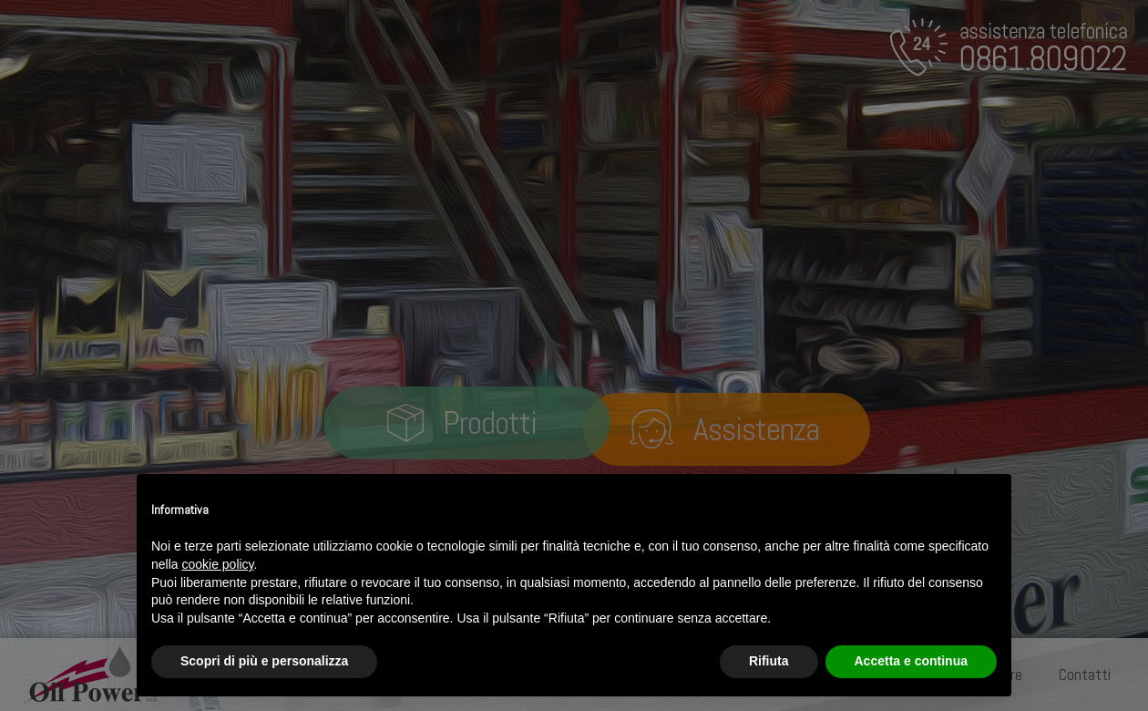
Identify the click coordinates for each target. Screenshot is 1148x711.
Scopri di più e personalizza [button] (264, 661)
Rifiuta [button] (769, 661)
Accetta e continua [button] (911, 661)
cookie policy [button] (217, 564)
